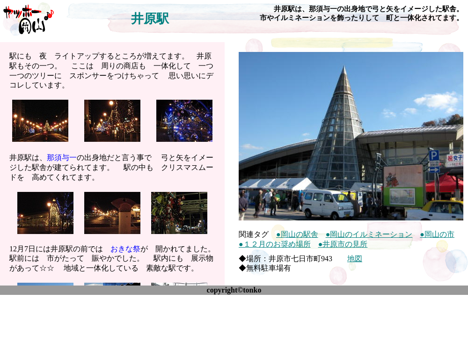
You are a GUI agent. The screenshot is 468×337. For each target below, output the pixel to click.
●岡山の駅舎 (297, 234)
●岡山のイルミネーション (369, 234)
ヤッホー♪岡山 (28, 18)
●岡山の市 (437, 234)
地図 (354, 259)
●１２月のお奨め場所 (275, 244)
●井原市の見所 (343, 244)
